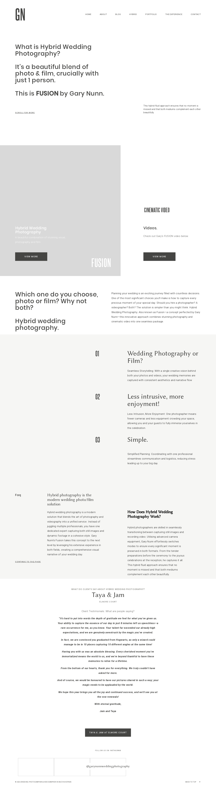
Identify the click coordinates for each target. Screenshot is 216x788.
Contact (196, 14)
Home (88, 14)
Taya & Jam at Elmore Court (108, 732)
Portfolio (151, 14)
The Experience (173, 14)
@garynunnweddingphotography (108, 766)
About (103, 14)
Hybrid (133, 14)
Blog (118, 14)
